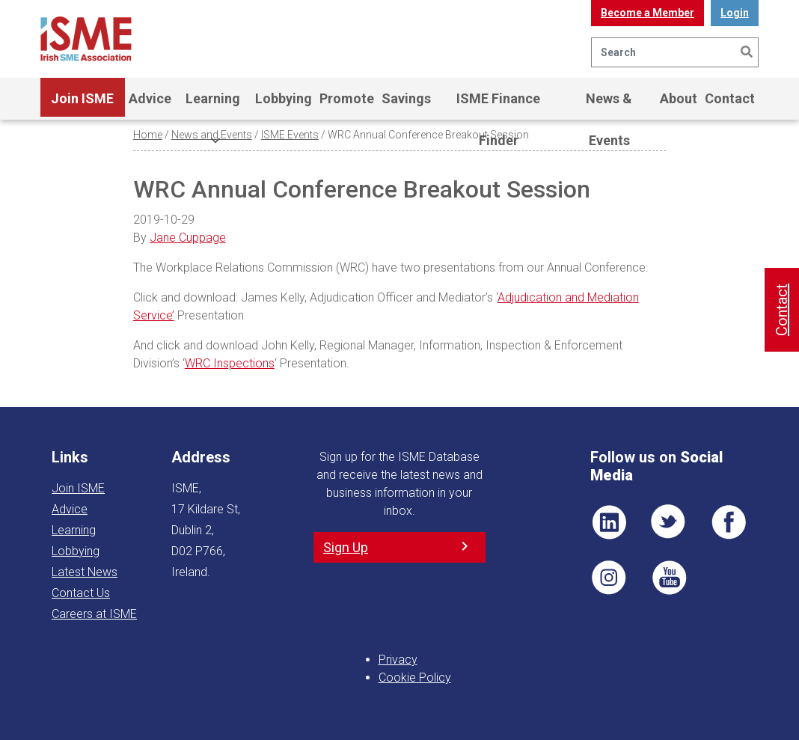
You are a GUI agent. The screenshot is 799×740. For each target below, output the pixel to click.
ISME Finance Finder (498, 105)
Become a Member (647, 13)
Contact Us (81, 593)
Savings (406, 98)
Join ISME (82, 105)
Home (147, 135)
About (678, 98)
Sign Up (345, 547)
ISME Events (290, 135)
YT (669, 577)
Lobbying (283, 98)
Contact (730, 98)
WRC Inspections (230, 363)
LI (609, 522)
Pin (609, 577)
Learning (213, 105)
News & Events (609, 105)
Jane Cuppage (188, 237)
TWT (669, 522)
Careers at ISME (94, 614)
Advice (150, 98)
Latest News (84, 572)
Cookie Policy (415, 677)
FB (728, 522)
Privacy (398, 659)
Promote (346, 98)
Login (734, 13)
